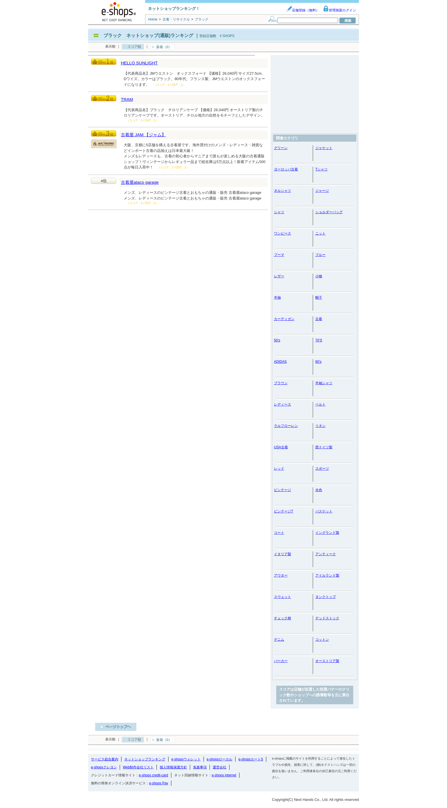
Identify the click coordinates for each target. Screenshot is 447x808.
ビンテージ (282, 490)
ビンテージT (283, 511)
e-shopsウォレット (186, 759)
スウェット (282, 597)
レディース (282, 404)
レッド (279, 469)
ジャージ (322, 191)
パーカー (281, 661)
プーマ (279, 255)
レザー (279, 276)
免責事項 (200, 767)
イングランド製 (327, 533)
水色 (318, 490)
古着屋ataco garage (140, 182)
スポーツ (322, 469)
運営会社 (219, 767)
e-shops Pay (158, 783)
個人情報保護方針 (173, 767)
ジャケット (323, 148)
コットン (322, 640)
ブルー (320, 255)
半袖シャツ (323, 383)
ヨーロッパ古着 (286, 169)
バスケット (323, 511)
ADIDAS (280, 362)
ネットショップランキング (144, 759)
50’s (277, 340)
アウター (281, 575)
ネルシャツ (282, 191)
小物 (318, 276)
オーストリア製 (327, 661)
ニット (320, 233)
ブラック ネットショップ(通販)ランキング (148, 35)
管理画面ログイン (339, 10)
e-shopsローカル (220, 759)
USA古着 (281, 447)
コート (279, 533)
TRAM (127, 99)
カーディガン (284, 319)
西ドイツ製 (323, 447)
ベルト (320, 404)
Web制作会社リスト (138, 767)
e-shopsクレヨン (104, 767)
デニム (279, 640)
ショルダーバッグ (329, 212)
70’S (318, 340)
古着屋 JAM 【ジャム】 (143, 134)
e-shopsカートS (250, 759)
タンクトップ (325, 597)
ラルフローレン (286, 426)
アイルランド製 (327, 575)
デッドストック (327, 618)
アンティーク (325, 554)
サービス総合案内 (104, 759)
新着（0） (164, 47)
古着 (318, 319)
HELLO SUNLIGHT (139, 62)
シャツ (279, 212)
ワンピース (282, 233)
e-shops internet (224, 775)
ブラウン (281, 383)
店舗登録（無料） (302, 10)
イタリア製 (282, 554)
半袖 (277, 298)
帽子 (318, 298)
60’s (318, 362)
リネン (320, 426)
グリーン (281, 148)
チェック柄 (282, 618)
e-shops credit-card (153, 775)
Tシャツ (321, 169)
